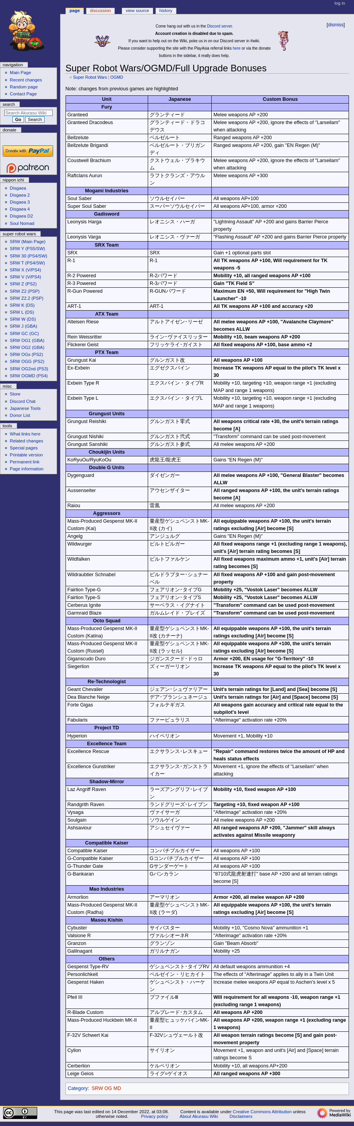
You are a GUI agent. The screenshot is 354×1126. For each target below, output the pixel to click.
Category (78, 1088)
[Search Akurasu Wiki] (28, 113)
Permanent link (24, 461)
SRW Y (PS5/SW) (27, 248)
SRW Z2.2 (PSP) (26, 298)
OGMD (116, 77)
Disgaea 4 (20, 209)
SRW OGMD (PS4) (29, 375)
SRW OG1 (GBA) (27, 340)
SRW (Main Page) (27, 241)
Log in (340, 3)
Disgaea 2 (20, 195)
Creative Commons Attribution (262, 1111)
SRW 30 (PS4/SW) (28, 256)
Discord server (219, 26)
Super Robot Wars (90, 77)
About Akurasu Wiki (199, 1116)
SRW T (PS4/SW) (27, 263)
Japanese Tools (25, 408)
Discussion (100, 10)
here (236, 48)
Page (74, 10)
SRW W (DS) (23, 319)
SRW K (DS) (22, 305)
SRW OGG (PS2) (27, 361)
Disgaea (18, 188)
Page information (26, 468)
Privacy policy (154, 1116)
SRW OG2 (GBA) (27, 347)
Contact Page (23, 94)
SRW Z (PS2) (23, 284)
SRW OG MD (106, 1088)
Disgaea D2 (21, 216)
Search (9, 104)
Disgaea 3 (20, 202)
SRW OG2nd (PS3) (29, 368)
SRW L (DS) (22, 312)
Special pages (24, 448)
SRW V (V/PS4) (25, 277)
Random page (24, 87)
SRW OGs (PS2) (26, 354)
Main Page (20, 72)
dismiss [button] (336, 25)
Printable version (26, 454)
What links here (25, 434)
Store (15, 394)
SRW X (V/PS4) (25, 270)
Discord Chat (22, 401)
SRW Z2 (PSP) (25, 291)
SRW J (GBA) (23, 326)
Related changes (26, 441)
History (166, 10)
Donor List (20, 415)
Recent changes (26, 80)
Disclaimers (241, 1116)
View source (137, 10)
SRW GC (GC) (24, 333)
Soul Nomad (22, 223)
